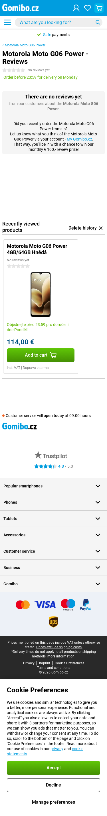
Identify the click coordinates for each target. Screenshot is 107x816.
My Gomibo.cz (79, 139)
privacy (57, 748)
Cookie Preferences (69, 663)
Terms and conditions (53, 668)
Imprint (44, 663)
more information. (61, 656)
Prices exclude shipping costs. (59, 647)
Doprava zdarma (36, 368)
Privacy (29, 663)
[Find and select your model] (58, 22)
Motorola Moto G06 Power (25, 45)
